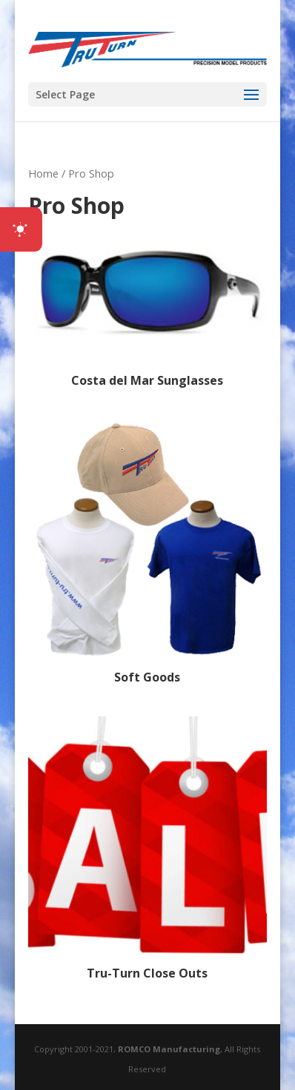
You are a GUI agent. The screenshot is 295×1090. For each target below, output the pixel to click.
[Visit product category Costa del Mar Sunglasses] (147, 308)
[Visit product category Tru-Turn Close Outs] (147, 850)
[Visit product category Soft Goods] (147, 554)
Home (43, 173)
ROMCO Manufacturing (169, 1048)
